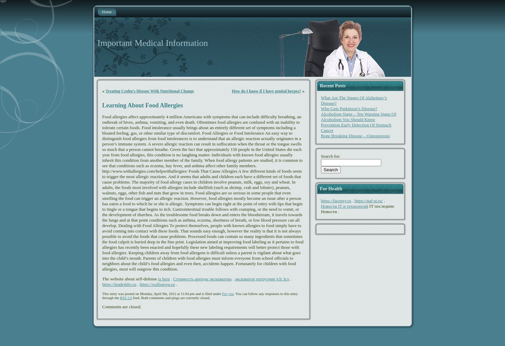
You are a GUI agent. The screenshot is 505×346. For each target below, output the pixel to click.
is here (164, 278)
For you (228, 294)
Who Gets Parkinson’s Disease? (349, 108)
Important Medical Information (153, 43)
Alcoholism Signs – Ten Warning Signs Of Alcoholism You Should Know (358, 116)
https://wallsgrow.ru (157, 284)
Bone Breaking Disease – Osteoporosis (355, 135)
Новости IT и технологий (344, 206)
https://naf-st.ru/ (368, 200)
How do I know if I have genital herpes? (266, 91)
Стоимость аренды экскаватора (202, 278)
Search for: (330, 156)
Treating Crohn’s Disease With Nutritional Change (149, 91)
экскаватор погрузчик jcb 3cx (262, 278)
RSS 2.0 (126, 298)
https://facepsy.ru (336, 200)
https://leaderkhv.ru (119, 284)
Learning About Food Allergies (142, 105)
